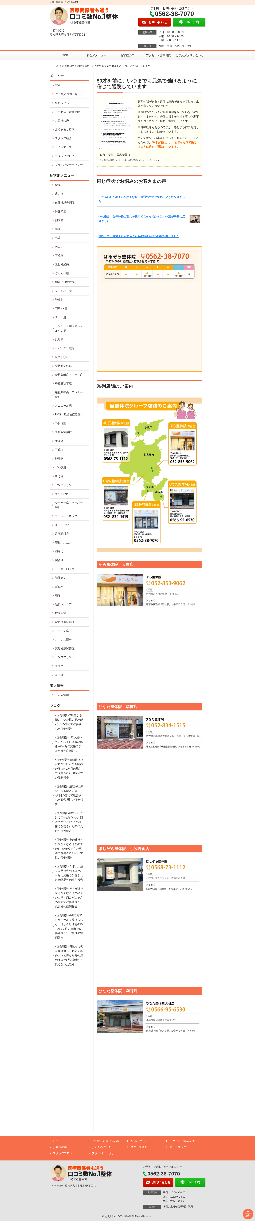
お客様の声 (127, 55)
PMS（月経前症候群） (69, 414)
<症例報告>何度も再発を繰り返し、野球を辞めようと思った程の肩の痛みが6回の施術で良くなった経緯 (69, 955)
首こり (59, 674)
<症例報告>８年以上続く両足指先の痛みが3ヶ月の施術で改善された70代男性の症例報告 (69, 873)
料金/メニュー (63, 103)
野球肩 (59, 458)
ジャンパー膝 (63, 290)
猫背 (58, 237)
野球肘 (59, 299)
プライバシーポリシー (69, 164)
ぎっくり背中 (63, 524)
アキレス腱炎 (63, 639)
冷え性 (59, 476)
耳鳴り (59, 255)
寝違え (59, 551)
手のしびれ (62, 493)
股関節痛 (60, 613)
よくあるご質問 (64, 129)
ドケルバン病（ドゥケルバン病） (69, 328)
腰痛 (58, 184)
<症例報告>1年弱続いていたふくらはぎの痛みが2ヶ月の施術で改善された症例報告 (69, 744)
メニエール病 (63, 405)
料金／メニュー (96, 55)
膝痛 (58, 595)
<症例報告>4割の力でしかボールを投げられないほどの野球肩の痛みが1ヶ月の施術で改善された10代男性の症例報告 (69, 926)
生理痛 (59, 441)
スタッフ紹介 (63, 138)
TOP (65, 55)
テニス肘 (60, 317)
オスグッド (62, 666)
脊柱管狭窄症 (63, 383)
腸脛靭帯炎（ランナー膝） (69, 394)
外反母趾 (60, 423)
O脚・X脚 (61, 308)
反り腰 (59, 339)
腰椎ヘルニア (63, 542)
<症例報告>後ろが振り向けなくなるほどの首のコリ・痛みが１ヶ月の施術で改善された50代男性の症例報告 (69, 897)
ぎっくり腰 (62, 273)
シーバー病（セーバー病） (69, 505)
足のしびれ (62, 357)
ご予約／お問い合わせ (190, 55)
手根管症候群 (63, 432)
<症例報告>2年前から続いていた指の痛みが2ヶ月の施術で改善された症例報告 (69, 722)
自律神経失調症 (64, 202)
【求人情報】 (63, 695)
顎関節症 (60, 577)
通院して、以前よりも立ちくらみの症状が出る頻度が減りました (139, 236)
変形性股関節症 (64, 621)
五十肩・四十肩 (64, 569)
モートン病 (62, 630)
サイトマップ (63, 147)
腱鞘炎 (59, 560)
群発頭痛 (60, 211)
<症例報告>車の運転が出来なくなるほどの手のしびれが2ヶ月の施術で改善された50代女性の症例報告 (69, 848)
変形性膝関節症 (64, 648)
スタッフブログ (64, 156)
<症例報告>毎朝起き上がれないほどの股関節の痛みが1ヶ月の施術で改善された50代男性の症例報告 (69, 768)
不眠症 (59, 449)
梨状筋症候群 (63, 365)
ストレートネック (66, 516)
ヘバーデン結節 (64, 348)
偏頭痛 (59, 220)
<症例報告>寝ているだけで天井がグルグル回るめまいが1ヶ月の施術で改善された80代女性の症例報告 (69, 822)
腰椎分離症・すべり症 (69, 374)
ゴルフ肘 (60, 467)
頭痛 (58, 229)
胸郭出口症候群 (64, 281)
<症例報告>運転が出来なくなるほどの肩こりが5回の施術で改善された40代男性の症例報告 (69, 795)
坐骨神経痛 (62, 264)
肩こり (59, 193)
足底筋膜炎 (62, 533)
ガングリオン (63, 485)
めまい (59, 246)
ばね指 (59, 586)
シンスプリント (64, 657)
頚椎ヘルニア (63, 604)
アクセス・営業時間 (158, 55)
